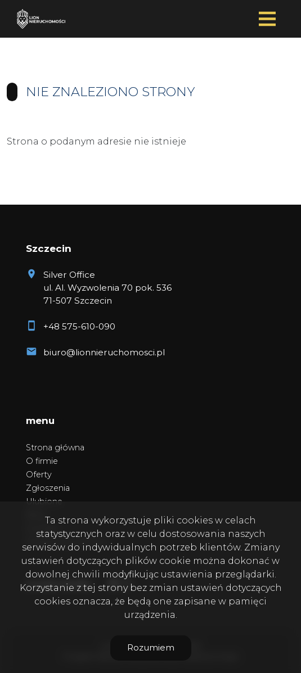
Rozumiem (150, 647)
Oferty (39, 474)
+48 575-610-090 (79, 326)
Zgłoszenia (48, 488)
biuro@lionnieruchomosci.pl (104, 352)
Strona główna (55, 447)
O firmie (42, 461)
